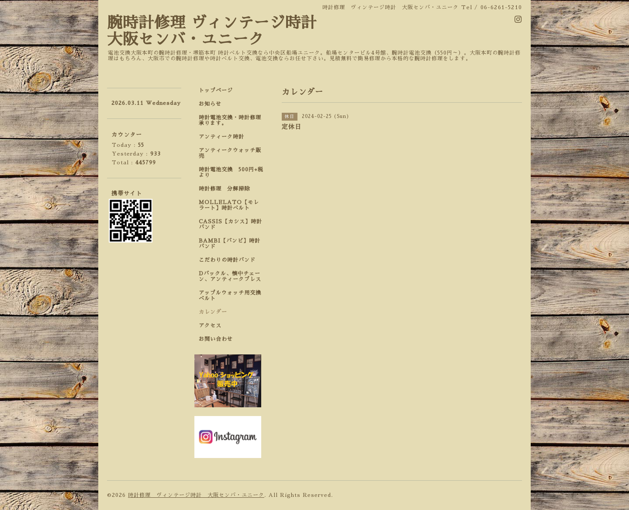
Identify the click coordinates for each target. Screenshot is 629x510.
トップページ (216, 90)
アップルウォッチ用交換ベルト (230, 295)
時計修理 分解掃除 (227, 188)
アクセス (210, 325)
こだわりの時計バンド (230, 260)
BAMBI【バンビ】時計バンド (229, 243)
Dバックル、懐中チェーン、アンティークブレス (230, 276)
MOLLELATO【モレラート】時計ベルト (229, 205)
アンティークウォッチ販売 (230, 153)
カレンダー (213, 312)
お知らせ (210, 104)
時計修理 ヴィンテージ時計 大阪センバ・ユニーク (196, 495)
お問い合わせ (216, 339)
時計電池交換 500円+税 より (234, 172)
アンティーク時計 (224, 136)
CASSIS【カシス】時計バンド (230, 224)
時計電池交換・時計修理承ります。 (230, 120)
